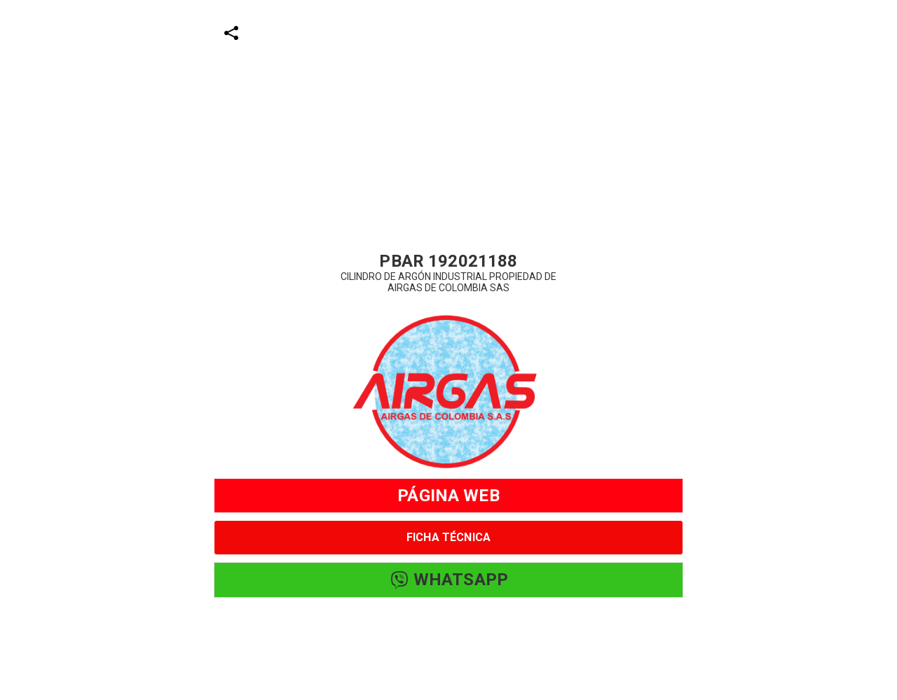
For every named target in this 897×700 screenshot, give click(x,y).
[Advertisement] (420, 98)
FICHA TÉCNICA (448, 537)
